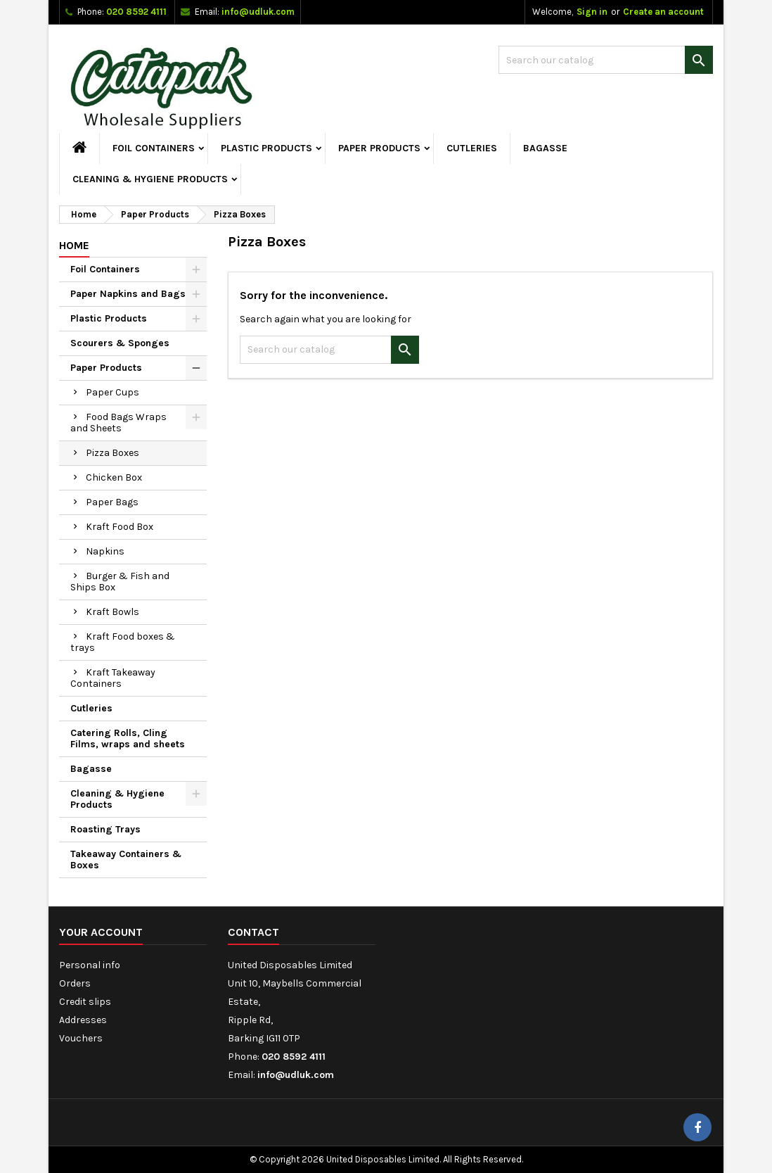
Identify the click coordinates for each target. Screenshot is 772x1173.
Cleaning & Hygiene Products (150, 179)
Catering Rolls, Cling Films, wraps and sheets (127, 738)
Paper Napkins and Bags (128, 294)
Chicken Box (114, 477)
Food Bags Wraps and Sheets (118, 422)
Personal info (89, 965)
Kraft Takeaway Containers (112, 678)
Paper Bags (112, 502)
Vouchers (81, 1038)
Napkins (105, 551)
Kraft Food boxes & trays (122, 642)
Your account (101, 932)
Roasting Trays (105, 829)
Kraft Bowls (112, 612)
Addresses (83, 1020)
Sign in (592, 11)
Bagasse (545, 148)
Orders (75, 983)
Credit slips (85, 1002)
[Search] (605, 60)
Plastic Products (266, 148)
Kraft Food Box (119, 527)
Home (74, 245)
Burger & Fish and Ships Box (119, 581)
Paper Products (379, 148)
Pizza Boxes (112, 453)
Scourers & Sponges (119, 343)
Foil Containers (153, 148)
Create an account (663, 11)
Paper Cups (112, 392)
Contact (253, 932)
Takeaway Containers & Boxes (125, 859)
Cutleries (471, 148)
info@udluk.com (258, 11)
